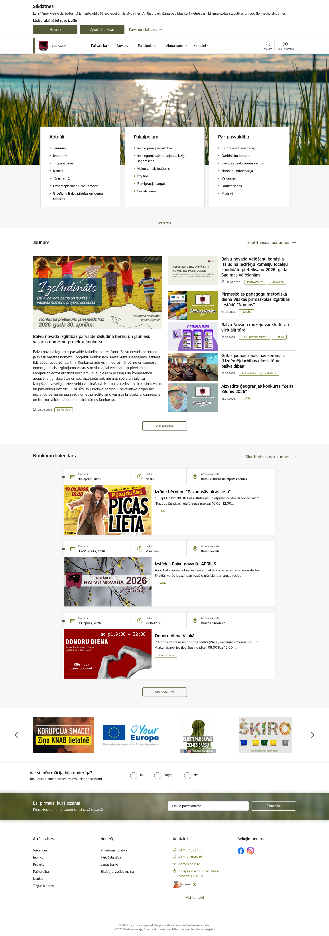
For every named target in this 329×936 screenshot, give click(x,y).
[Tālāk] (312, 735)
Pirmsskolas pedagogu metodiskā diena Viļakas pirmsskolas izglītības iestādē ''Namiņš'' (255, 299)
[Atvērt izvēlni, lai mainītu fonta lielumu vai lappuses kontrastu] (285, 46)
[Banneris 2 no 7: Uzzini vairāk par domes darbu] (63, 735)
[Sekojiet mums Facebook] (241, 850)
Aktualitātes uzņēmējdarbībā (259, 373)
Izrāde (161, 511)
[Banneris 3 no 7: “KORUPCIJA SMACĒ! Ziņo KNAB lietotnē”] (130, 735)
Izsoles (38, 879)
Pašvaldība (277, 282)
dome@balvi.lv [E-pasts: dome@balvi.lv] (188, 864)
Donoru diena (166, 655)
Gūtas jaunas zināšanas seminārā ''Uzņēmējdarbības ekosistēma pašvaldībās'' (253, 361)
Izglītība (246, 311)
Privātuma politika (113, 850)
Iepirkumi (40, 857)
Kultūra (279, 337)
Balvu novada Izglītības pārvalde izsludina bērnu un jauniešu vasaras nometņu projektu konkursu (91, 339)
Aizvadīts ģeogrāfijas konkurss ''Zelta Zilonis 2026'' (257, 388)
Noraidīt (55, 30)
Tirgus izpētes (43, 886)
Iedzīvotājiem (255, 282)
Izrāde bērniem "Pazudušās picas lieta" (193, 491)
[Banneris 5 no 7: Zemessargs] (265, 735)
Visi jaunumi (164, 426)
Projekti (38, 864)
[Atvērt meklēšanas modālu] (268, 46)
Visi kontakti (195, 897)
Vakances (40, 850)
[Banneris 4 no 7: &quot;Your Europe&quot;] (198, 735)
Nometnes (63, 409)
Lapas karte (109, 864)
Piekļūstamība (110, 857)
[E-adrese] (182, 884)
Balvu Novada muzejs (255, 337)
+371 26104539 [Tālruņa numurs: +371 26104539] (190, 857)
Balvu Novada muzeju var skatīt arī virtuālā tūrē (255, 327)
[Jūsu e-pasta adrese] (208, 806)
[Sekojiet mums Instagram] (250, 850)
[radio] (136, 775)
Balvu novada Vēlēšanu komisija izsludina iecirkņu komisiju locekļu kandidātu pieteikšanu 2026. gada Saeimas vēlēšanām (254, 267)
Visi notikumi (164, 692)
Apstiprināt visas (102, 30)
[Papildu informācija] (194, 884)
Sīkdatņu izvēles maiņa (117, 871)
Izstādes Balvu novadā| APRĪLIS (185, 564)
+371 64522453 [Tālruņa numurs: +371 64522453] (190, 850)
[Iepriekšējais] (16, 735)
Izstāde (162, 583)
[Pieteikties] (274, 806)
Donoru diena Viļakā (174, 635)
